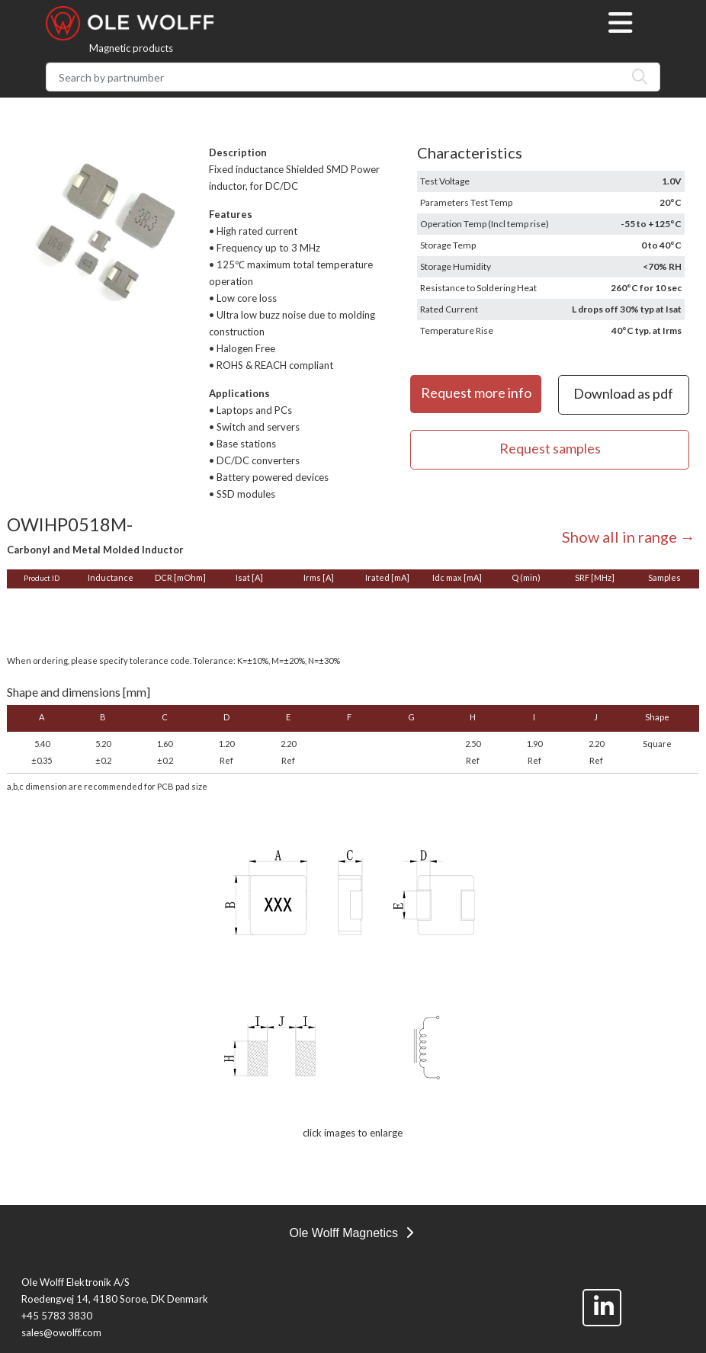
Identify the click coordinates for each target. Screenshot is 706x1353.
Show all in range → (628, 536)
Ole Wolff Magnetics (350, 1232)
